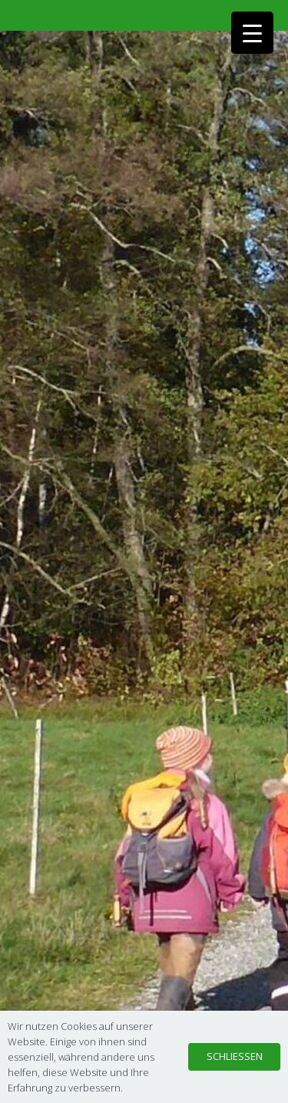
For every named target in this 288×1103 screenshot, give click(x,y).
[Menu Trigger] (252, 33)
